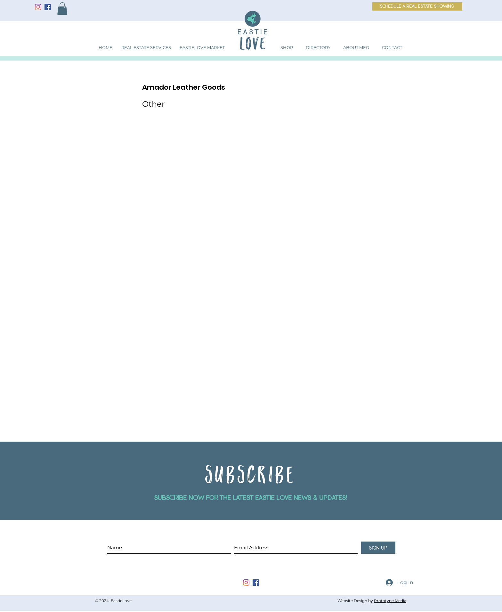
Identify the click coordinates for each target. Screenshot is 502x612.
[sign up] (378, 548)
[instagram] (246, 582)
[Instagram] (38, 7)
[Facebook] (48, 7)
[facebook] (256, 582)
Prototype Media (390, 600)
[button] (62, 8)
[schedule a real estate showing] (417, 6)
